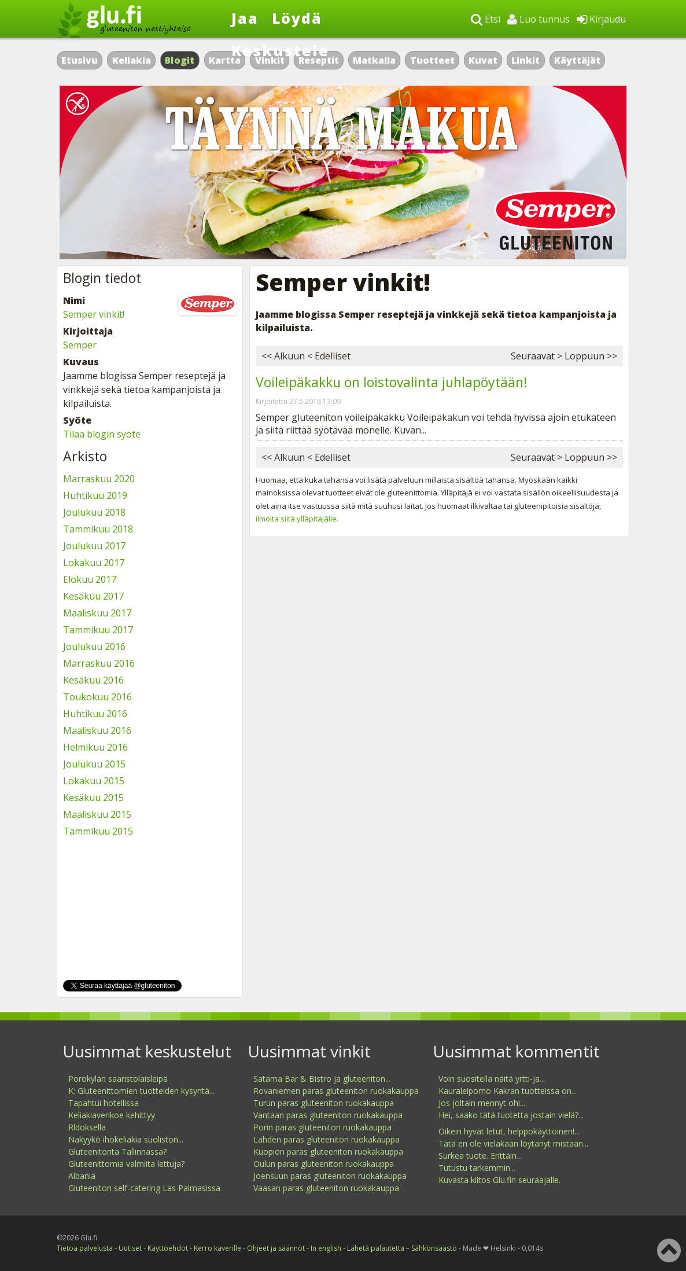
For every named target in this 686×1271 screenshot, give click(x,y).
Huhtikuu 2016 (95, 713)
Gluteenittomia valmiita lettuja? (126, 1163)
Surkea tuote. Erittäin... (480, 1155)
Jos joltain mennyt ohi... (481, 1102)
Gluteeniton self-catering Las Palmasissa (144, 1187)
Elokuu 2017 (89, 579)
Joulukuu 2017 (94, 545)
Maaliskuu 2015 (97, 814)
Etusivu (79, 60)
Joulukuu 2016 (94, 646)
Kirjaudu (601, 19)
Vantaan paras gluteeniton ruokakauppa (328, 1115)
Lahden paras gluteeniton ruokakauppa (326, 1139)
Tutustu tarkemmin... (476, 1167)
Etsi (485, 19)
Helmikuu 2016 (95, 747)
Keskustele (280, 50)
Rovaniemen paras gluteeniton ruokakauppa (336, 1090)
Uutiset (130, 1248)
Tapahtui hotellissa (103, 1102)
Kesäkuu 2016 (93, 680)
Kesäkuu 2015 (93, 797)
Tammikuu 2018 (98, 529)
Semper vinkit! (93, 314)
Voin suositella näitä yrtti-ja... (491, 1078)
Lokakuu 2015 (93, 780)
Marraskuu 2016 (99, 663)
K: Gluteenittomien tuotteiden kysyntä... (141, 1090)
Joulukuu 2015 (94, 764)
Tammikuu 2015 (98, 831)
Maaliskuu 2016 (97, 730)
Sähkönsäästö (434, 1248)
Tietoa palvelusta (85, 1248)
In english (326, 1248)
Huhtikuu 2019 (95, 495)
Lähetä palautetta (375, 1248)
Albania (81, 1175)
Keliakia (131, 60)
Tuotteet (432, 60)
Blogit (180, 60)
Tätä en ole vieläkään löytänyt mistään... (513, 1143)
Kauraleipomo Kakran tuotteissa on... (507, 1090)
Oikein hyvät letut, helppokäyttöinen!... (509, 1131)
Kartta (225, 60)
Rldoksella (87, 1127)
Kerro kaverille (217, 1248)
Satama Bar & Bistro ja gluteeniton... (321, 1078)
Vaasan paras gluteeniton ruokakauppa (326, 1187)
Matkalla (374, 60)
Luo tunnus (538, 19)
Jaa (245, 18)
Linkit (525, 60)
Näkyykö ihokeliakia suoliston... (125, 1139)
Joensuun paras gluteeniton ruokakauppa (330, 1175)
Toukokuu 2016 (97, 696)
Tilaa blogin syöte (102, 434)
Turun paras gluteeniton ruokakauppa (323, 1102)
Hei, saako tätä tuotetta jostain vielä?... (511, 1115)
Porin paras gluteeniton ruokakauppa (322, 1127)
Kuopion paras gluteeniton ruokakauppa (328, 1151)
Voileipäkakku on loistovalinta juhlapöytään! (392, 382)
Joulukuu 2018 (94, 512)
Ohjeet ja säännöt (276, 1248)
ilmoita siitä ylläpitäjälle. (297, 518)
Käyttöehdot (167, 1248)
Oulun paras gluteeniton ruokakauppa (323, 1163)
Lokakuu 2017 (93, 562)
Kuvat (483, 60)
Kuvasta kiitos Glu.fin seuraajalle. (499, 1179)
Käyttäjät (577, 60)
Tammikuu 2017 (98, 629)
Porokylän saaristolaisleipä (118, 1078)
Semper (80, 345)
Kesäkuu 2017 (93, 596)
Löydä (297, 18)
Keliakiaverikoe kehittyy (111, 1115)
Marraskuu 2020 (99, 478)
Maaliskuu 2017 (97, 613)
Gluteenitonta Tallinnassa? (117, 1151)
